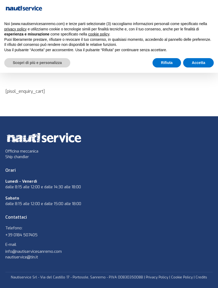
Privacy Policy (157, 277)
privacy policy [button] (15, 29)
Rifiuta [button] (167, 63)
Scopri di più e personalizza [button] (37, 63)
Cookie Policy (182, 277)
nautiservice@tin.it (21, 257)
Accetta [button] (198, 63)
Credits (201, 277)
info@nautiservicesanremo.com (33, 251)
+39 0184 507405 (21, 235)
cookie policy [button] (98, 34)
